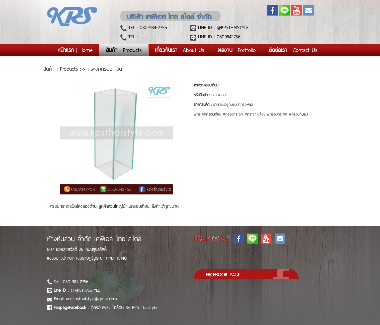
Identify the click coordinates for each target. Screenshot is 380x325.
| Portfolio (236, 50)
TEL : (132, 37)
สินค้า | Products (61, 68)
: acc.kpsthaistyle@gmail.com (85, 299)
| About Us (179, 50)
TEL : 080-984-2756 (146, 27)
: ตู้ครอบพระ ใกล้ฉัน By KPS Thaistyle (105, 307)
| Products (124, 50)
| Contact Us (293, 50)
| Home (78, 50)
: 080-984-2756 (71, 282)
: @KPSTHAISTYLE (77, 290)
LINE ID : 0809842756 (218, 37)
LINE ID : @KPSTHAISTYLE (222, 27)
